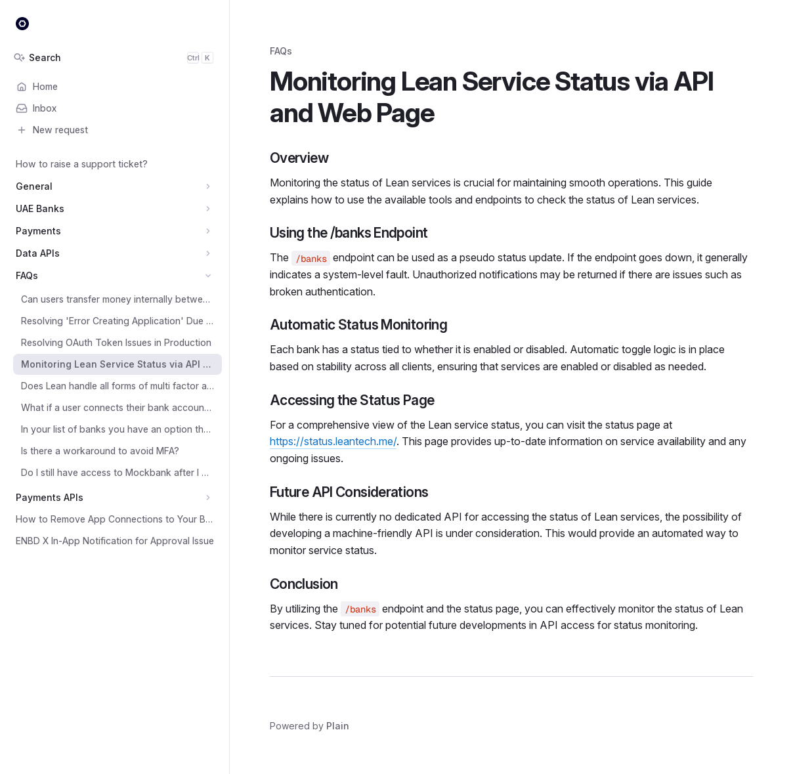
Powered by (309, 725)
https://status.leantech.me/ (333, 441)
